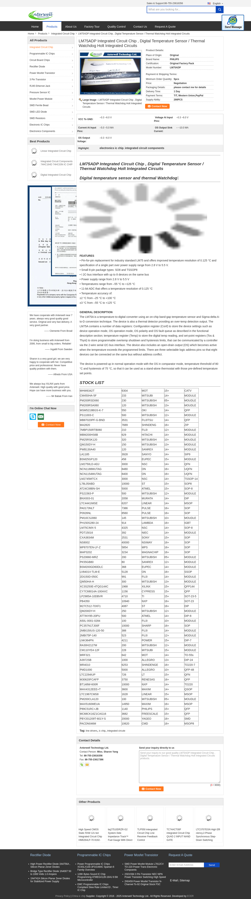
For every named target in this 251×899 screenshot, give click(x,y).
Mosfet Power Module (41, 99)
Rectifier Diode (37, 66)
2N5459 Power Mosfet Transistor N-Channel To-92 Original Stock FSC (143, 883)
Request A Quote (165, 26)
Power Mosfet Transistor (42, 73)
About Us (71, 26)
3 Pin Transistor (38, 79)
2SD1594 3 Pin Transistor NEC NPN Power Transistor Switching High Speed (145, 875)
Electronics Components (42, 131)
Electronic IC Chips (40, 124)
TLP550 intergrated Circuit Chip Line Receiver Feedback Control (147, 834)
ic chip (102, 730)
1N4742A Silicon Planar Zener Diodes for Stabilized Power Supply (50, 880)
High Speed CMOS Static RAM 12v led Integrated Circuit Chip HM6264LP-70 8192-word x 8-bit (90, 836)
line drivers (91, 730)
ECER (190, 896)
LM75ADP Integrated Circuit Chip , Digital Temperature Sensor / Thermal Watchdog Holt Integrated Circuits (112, 103)
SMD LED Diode (38, 111)
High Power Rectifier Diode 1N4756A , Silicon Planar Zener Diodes (50, 865)
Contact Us (140, 26)
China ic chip (78, 896)
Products (51, 26)
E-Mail (174, 880)
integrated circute (116, 730)
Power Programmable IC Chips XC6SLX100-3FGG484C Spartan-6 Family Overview (95, 867)
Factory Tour (92, 26)
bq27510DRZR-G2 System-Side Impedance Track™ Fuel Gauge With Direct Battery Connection (120, 836)
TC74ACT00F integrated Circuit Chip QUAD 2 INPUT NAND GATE (178, 834)
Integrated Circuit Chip (63, 33)
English (218, 3)
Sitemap (185, 880)
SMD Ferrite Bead (39, 105)
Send (212, 865)
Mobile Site (176, 885)
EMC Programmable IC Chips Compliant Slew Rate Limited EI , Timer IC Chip (97, 887)
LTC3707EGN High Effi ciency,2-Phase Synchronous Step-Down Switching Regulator (208, 836)
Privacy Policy (62, 896)
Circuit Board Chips (40, 60)
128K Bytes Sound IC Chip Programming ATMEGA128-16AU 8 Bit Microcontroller (97, 877)
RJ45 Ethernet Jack (40, 86)
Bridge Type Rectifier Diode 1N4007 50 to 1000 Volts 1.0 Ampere (50, 873)
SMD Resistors (37, 118)
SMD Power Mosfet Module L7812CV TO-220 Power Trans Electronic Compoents (144, 867)
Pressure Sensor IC (40, 92)
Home (35, 26)
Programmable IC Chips (42, 53)
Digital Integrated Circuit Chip (56, 174)
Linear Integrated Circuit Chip (56, 151)
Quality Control (116, 26)
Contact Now (159, 106)
